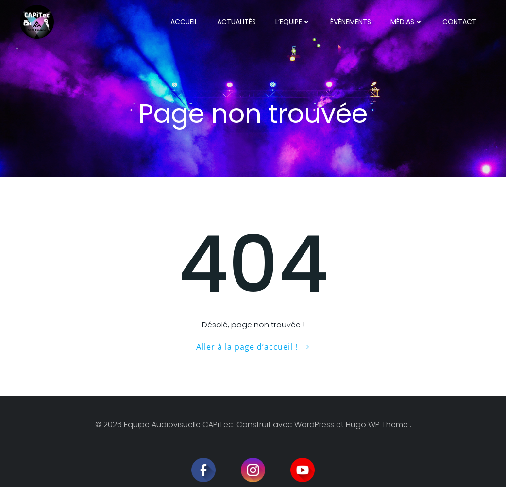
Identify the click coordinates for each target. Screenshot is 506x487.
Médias (406, 22)
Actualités (236, 22)
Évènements (350, 22)
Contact (459, 22)
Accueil (184, 22)
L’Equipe (293, 22)
